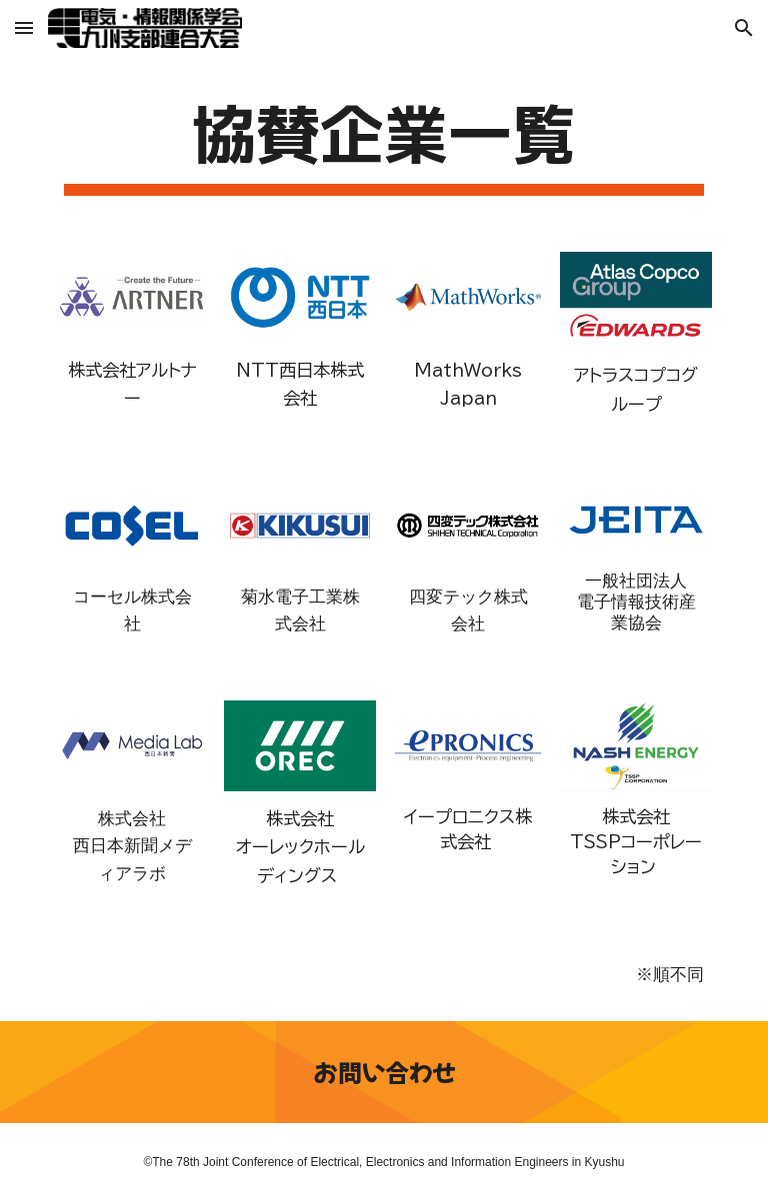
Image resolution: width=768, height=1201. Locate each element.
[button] (24, 27)
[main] (383, 144)
